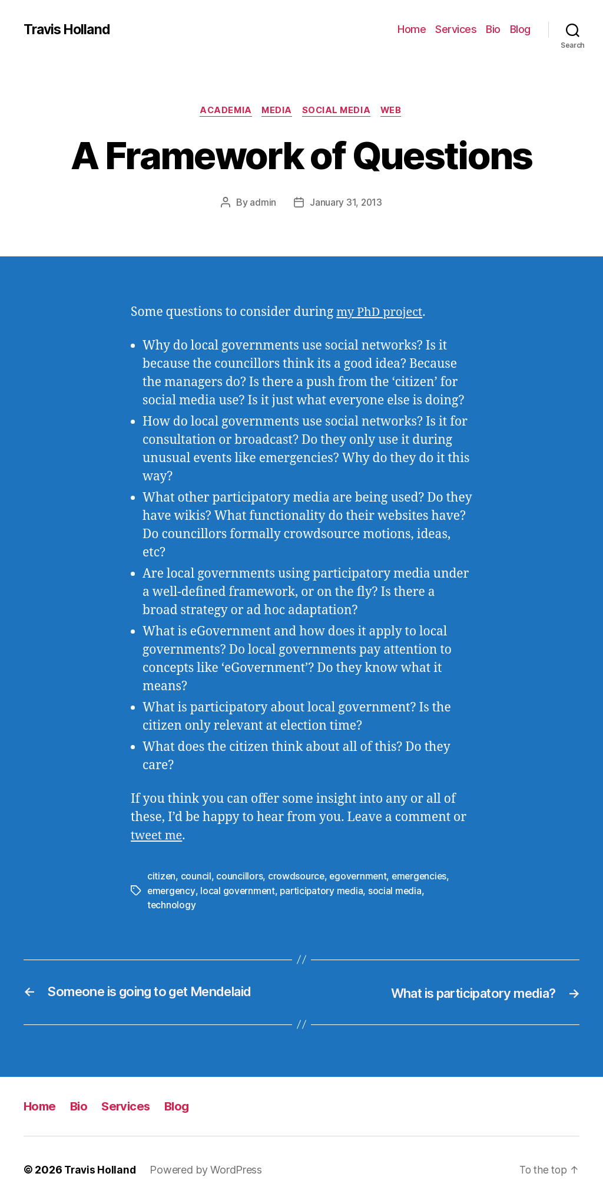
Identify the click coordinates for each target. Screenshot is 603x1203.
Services (455, 29)
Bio (493, 29)
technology (171, 905)
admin (262, 203)
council (196, 877)
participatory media (324, 891)
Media (276, 111)
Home (411, 29)
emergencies (423, 877)
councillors (240, 877)
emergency (172, 891)
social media (400, 891)
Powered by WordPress (208, 1170)
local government (239, 891)
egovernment (359, 877)
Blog (520, 29)
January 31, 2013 (346, 203)
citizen (161, 877)
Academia (222, 111)
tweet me (157, 837)
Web (396, 111)
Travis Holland (69, 29)
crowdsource (297, 877)
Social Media (338, 111)
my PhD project (381, 313)
